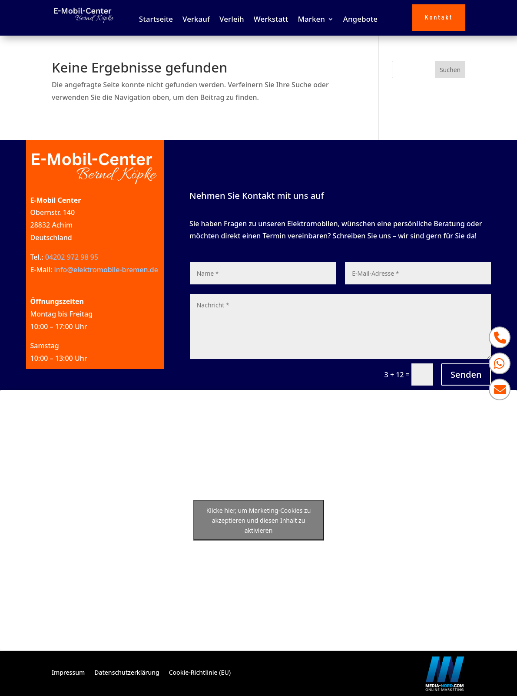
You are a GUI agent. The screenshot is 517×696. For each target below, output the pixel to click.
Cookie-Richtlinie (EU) (200, 673)
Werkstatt (271, 20)
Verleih (231, 20)
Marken (311, 20)
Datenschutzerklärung (126, 673)
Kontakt (439, 17)
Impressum (68, 673)
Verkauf (196, 20)
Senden (466, 374)
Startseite (156, 20)
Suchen (450, 70)
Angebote (360, 20)
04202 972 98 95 (71, 257)
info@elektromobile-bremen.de (106, 269)
